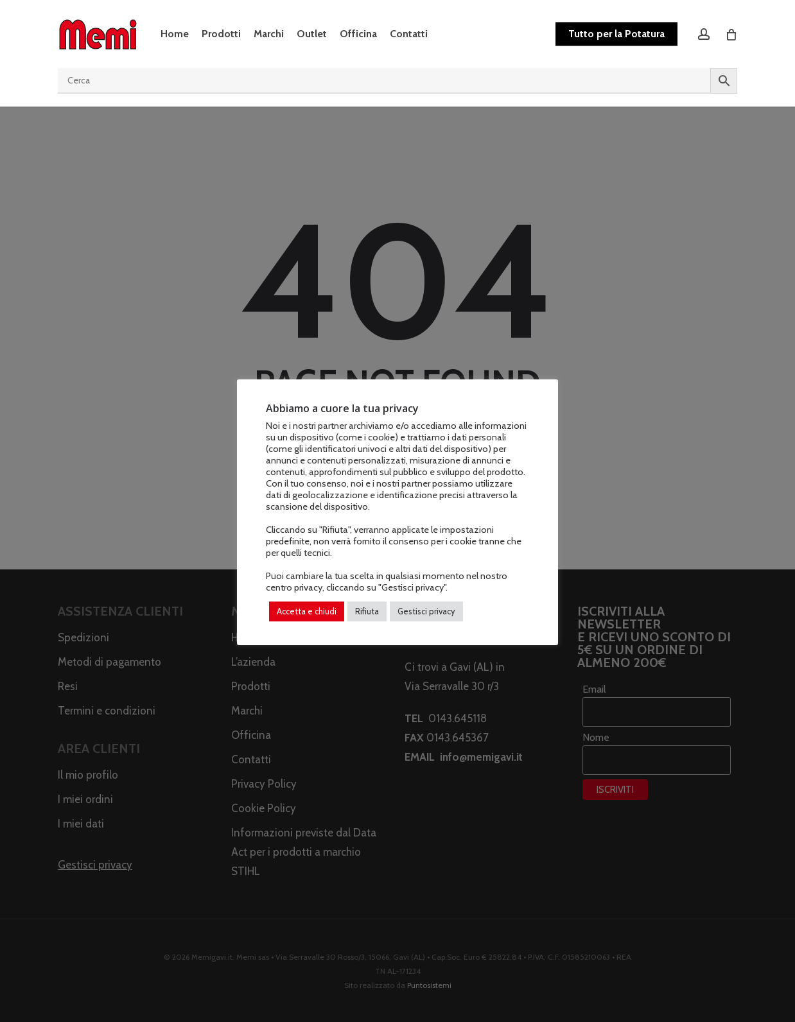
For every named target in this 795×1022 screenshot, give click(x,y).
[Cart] (730, 34)
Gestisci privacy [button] (426, 611)
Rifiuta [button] (367, 611)
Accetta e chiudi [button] (306, 611)
